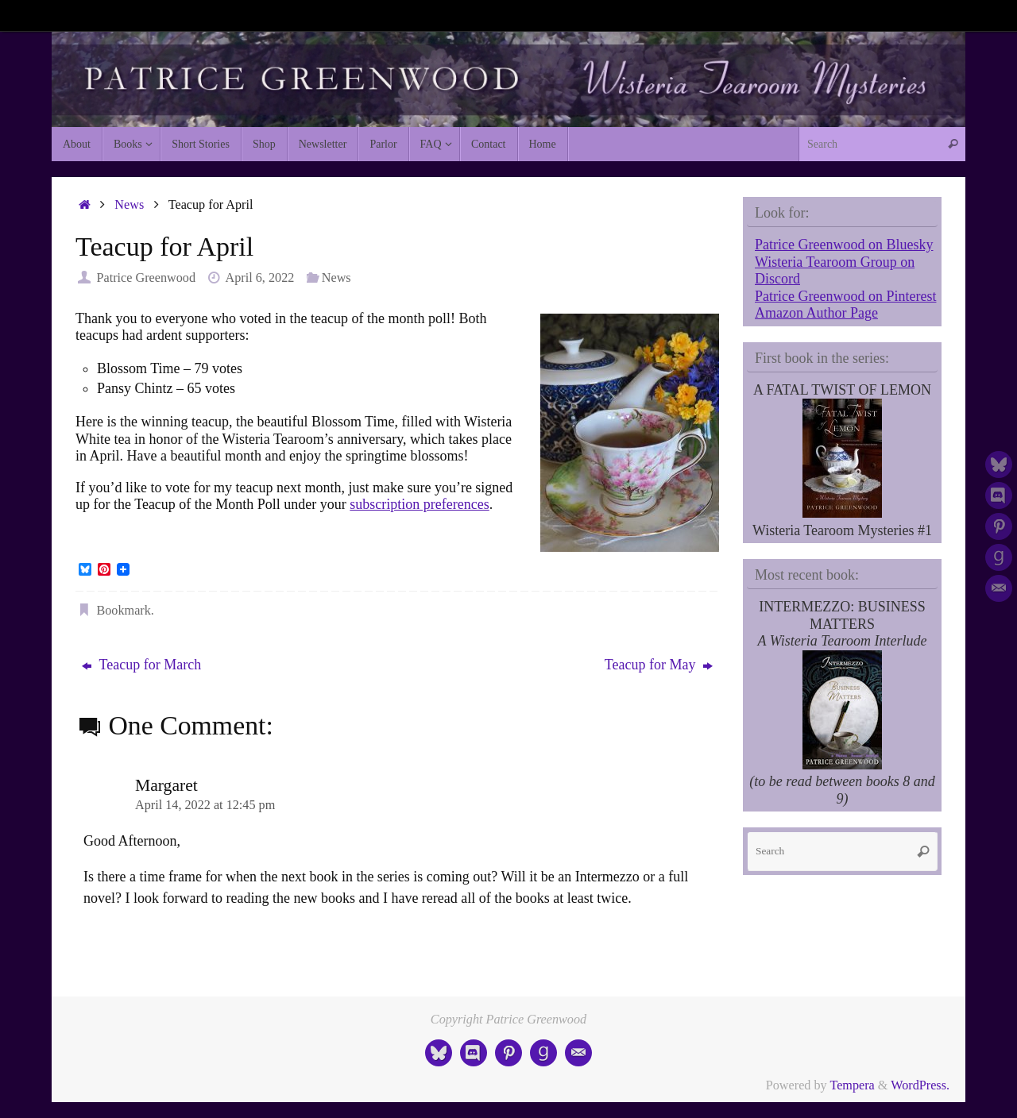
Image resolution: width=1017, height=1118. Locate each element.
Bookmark (123, 610)
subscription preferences (419, 504)
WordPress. (920, 1085)
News (129, 205)
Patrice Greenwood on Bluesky (844, 245)
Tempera (851, 1085)
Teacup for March (141, 665)
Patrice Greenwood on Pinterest (845, 296)
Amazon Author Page (816, 313)
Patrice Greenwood (145, 278)
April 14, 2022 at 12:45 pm (205, 805)
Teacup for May (659, 665)
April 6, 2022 (260, 278)
